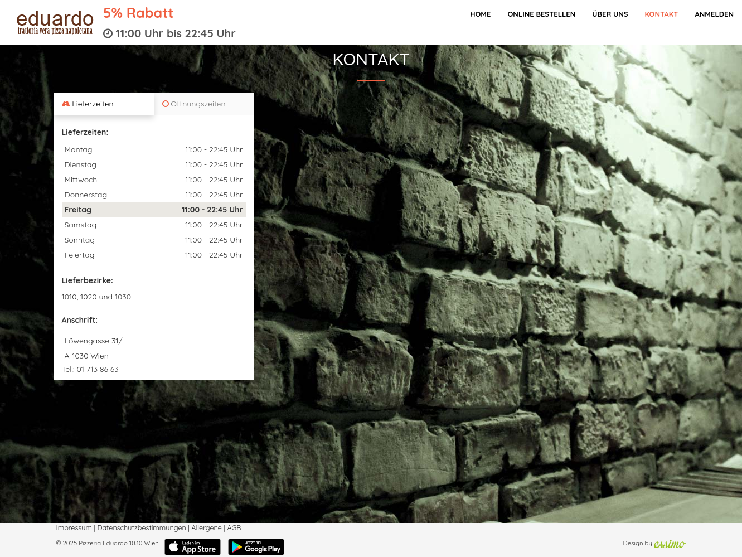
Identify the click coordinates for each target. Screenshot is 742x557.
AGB (234, 527)
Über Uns (610, 13)
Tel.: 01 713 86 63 (90, 369)
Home (480, 13)
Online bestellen (541, 13)
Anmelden (714, 13)
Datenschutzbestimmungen (141, 527)
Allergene (206, 527)
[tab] (104, 104)
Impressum (74, 527)
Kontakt (661, 13)
